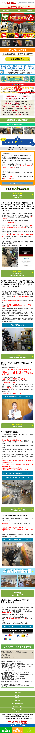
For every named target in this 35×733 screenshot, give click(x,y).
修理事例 (29, 10)
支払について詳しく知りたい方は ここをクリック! (17, 626)
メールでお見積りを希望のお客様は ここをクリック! (17, 473)
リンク (17, 711)
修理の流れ (17, 698)
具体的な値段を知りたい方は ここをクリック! (17, 396)
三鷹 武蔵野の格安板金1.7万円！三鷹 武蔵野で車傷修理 (19, 714)
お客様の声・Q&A (17, 706)
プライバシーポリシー (17, 709)
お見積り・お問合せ (17, 703)
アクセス (17, 10)
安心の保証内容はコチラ (17, 325)
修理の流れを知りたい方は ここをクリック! (17, 477)
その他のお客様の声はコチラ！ (17, 183)
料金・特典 (6, 10)
